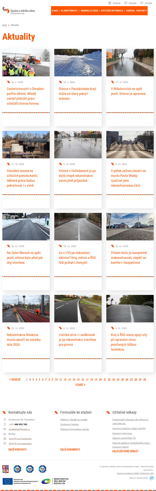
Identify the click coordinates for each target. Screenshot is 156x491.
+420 (17, 422)
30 (144, 377)
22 (109, 377)
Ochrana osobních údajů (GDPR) (129, 426)
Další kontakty (17, 447)
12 (65, 377)
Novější (16, 377)
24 (118, 377)
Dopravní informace (122, 431)
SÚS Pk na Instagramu (20, 441)
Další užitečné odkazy (125, 448)
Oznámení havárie (69, 422)
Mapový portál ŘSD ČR (124, 436)
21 (105, 377)
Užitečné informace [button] (112, 10)
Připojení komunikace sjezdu (74, 427)
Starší (79, 382)
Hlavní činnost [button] (69, 10)
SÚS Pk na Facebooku (20, 436)
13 (69, 377)
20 (100, 377)
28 (136, 377)
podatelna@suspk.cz (19, 427)
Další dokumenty (70, 447)
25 (122, 377)
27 (131, 377)
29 (140, 377)
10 (56, 377)
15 (78, 377)
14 (74, 377)
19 (96, 377)
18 (91, 377)
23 (113, 377)
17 (87, 377)
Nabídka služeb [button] (89, 10)
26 (127, 377)
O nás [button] (55, 10)
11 (60, 377)
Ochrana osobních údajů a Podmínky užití (135, 471)
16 (83, 377)
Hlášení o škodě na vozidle (74, 417)
